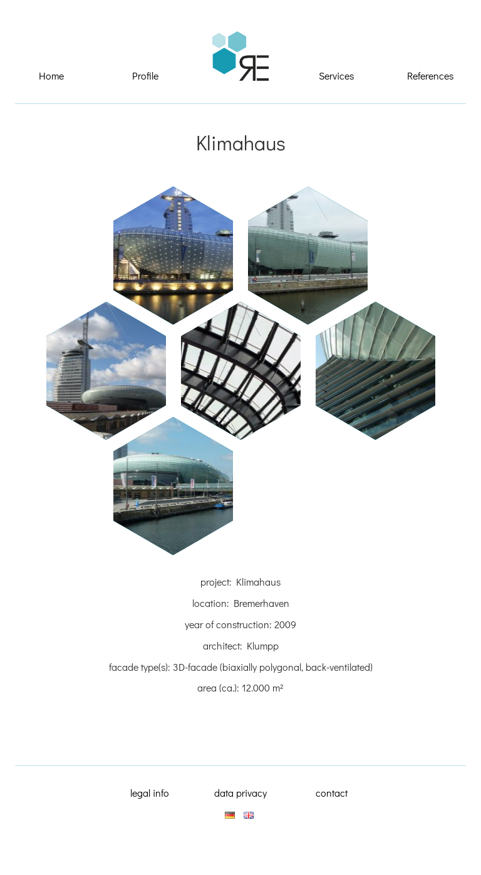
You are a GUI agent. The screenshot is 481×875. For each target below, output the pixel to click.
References (430, 75)
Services (336, 75)
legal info (149, 792)
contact (332, 792)
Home (51, 75)
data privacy (240, 792)
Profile (145, 75)
